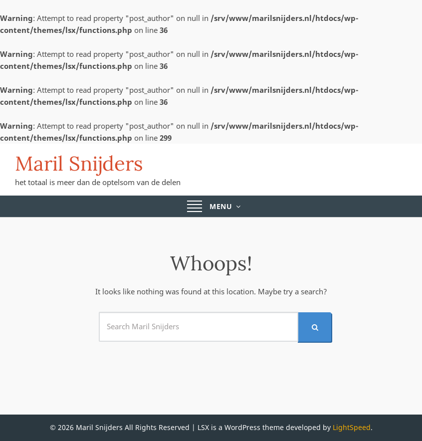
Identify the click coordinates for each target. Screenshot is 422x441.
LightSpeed (352, 427)
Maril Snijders (79, 163)
